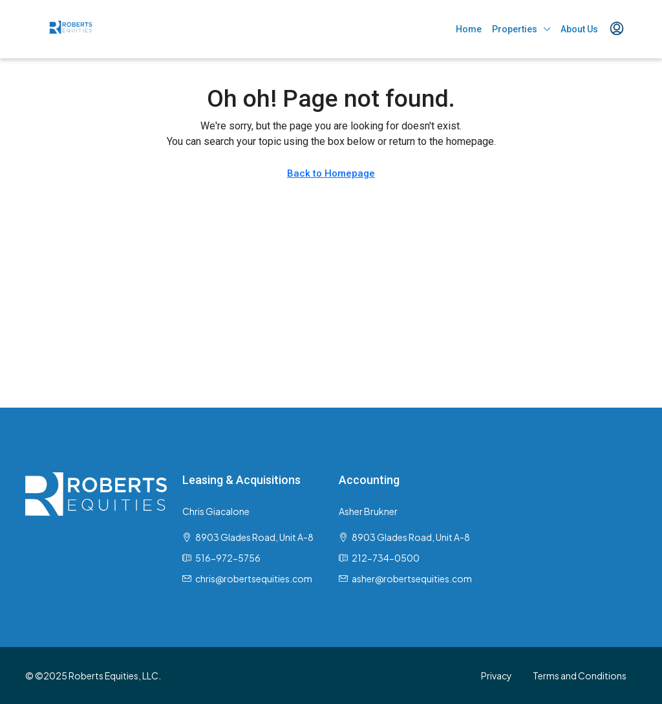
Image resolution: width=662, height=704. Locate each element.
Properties (514, 29)
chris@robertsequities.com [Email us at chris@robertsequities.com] (253, 578)
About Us (579, 29)
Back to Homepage (331, 173)
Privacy (496, 675)
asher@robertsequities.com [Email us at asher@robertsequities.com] (412, 578)
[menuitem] (616, 29)
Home (469, 29)
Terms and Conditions (579, 675)
